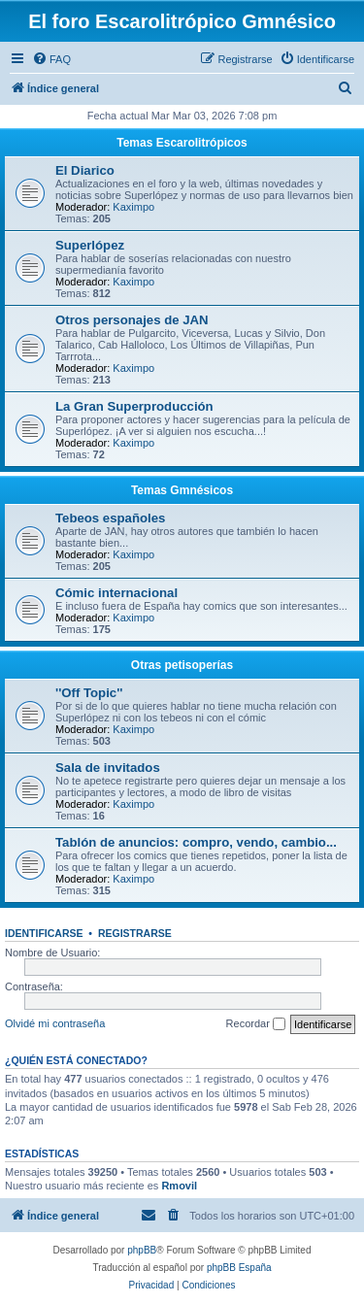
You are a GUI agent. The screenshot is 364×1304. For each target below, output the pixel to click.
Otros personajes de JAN (132, 320)
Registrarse (135, 933)
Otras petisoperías (182, 665)
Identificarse (44, 933)
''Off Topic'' (88, 692)
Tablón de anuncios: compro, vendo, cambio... (196, 842)
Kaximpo (133, 207)
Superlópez (89, 245)
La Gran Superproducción (134, 406)
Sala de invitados (107, 767)
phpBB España (239, 1267)
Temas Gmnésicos (182, 490)
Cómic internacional (116, 592)
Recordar (255, 1024)
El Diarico (85, 170)
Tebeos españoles (110, 518)
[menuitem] (51, 59)
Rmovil (179, 1185)
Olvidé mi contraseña (55, 1023)
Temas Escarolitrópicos (182, 143)
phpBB (141, 1250)
